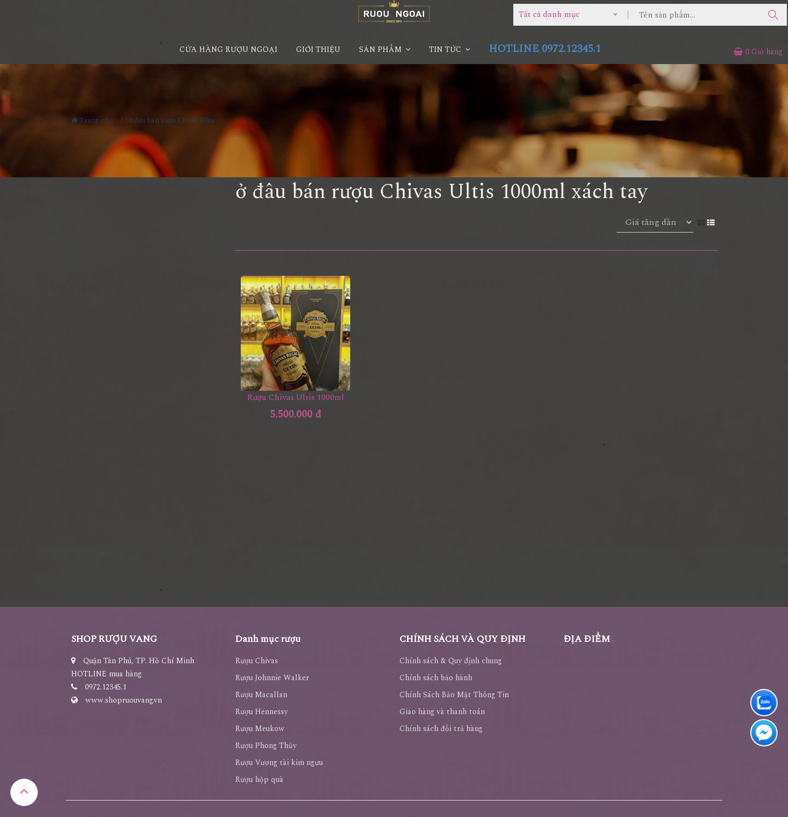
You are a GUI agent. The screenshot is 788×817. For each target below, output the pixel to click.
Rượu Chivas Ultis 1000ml (295, 397)
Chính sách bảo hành (435, 677)
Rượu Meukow (260, 728)
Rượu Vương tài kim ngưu (279, 762)
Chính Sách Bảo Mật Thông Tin (454, 694)
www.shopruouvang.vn (123, 700)
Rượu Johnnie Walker (272, 677)
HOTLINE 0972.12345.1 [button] (545, 49)
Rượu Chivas (256, 661)
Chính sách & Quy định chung (450, 661)
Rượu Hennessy (261, 711)
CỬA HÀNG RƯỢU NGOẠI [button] (228, 49)
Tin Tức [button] (449, 49)
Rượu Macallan (261, 694)
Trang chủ (92, 120)
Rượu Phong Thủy (266, 745)
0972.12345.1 (105, 687)
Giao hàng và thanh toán (442, 711)
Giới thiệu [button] (318, 49)
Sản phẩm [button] (384, 49)
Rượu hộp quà (259, 779)
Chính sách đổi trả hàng (441, 728)
